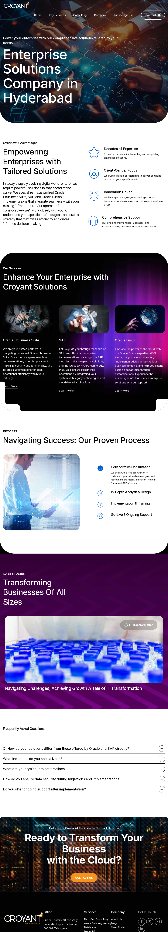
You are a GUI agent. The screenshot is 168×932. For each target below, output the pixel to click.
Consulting (80, 15)
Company (100, 15)
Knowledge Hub (124, 15)
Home (38, 15)
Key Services (57, 15)
